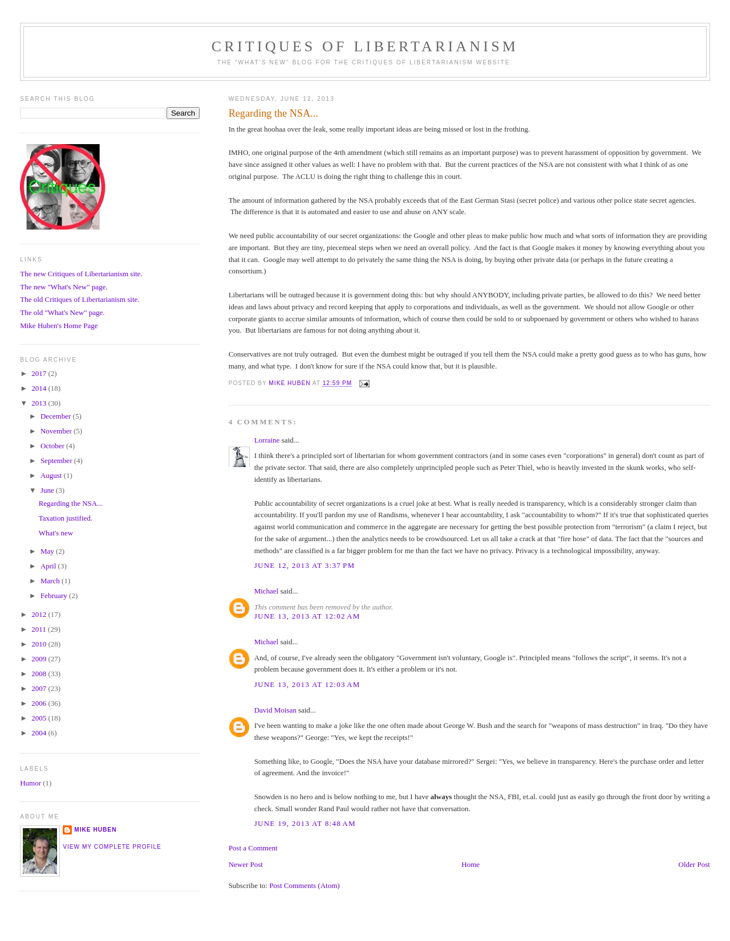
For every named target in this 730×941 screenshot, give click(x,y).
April (49, 566)
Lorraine (267, 440)
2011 (39, 629)
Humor (30, 783)
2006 (39, 703)
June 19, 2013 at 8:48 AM (305, 823)
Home (470, 864)
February (54, 595)
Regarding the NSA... (71, 503)
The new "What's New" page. (63, 287)
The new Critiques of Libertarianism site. (81, 273)
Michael (266, 591)
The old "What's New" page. (62, 312)
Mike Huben (95, 830)
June (48, 490)
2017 (39, 373)
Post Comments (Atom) (304, 885)
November (57, 431)
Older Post (694, 864)
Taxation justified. (65, 518)
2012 (39, 614)
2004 (39, 733)
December (56, 416)
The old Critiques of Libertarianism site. (79, 299)
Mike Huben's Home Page (59, 325)
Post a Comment (253, 848)
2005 (39, 718)
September (57, 460)
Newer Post (246, 864)
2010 (39, 644)
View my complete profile (112, 847)
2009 (39, 658)
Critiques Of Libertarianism (365, 46)
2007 (39, 688)
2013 (39, 403)
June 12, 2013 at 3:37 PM (304, 565)
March (51, 580)
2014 (39, 388)
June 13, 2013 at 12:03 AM (307, 684)
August (52, 475)
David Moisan (275, 710)
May (48, 551)
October (53, 445)
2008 (39, 673)
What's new (56, 533)
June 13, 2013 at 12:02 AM (307, 616)
